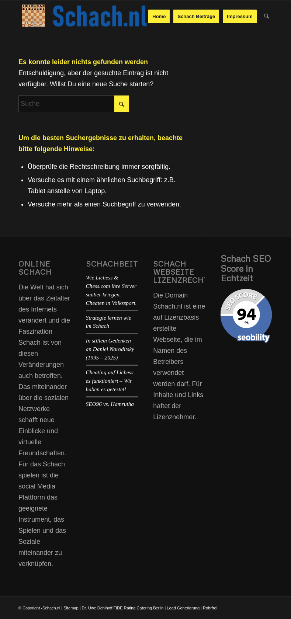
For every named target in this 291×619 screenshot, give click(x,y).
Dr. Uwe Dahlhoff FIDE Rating (109, 608)
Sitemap (70, 608)
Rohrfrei (210, 608)
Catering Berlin (150, 608)
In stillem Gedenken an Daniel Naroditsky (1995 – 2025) (110, 349)
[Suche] (266, 16)
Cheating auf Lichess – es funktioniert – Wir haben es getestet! (112, 380)
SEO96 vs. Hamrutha (110, 404)
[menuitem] (159, 16)
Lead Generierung (183, 608)
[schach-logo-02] (83, 16)
